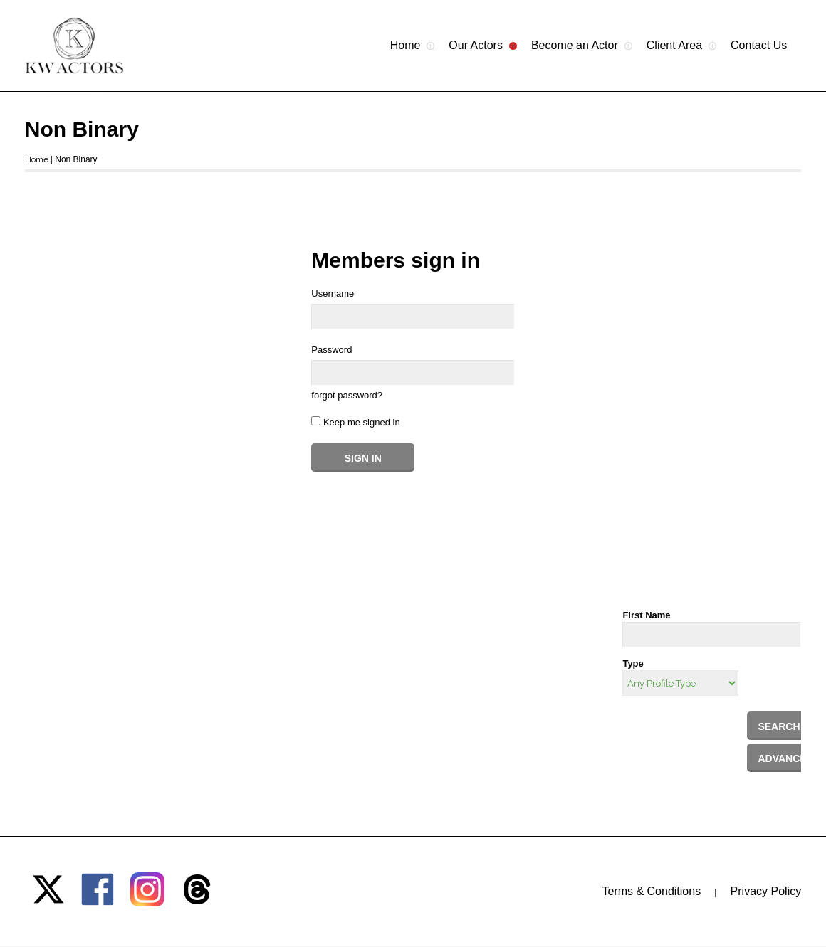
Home (36, 159)
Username (332, 293)
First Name (646, 615)
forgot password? (346, 395)
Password (331, 349)
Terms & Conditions (651, 891)
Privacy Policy (766, 891)
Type (632, 663)
